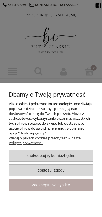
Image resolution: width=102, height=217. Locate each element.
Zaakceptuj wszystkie (51, 185)
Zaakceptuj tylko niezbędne (51, 155)
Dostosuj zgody (51, 170)
